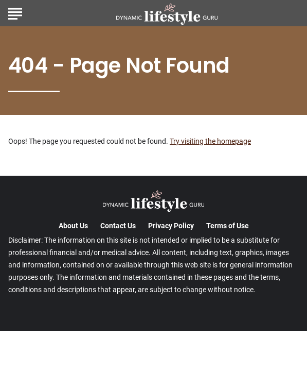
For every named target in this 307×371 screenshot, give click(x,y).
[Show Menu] (15, 12)
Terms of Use (227, 226)
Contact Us (118, 226)
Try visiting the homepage (210, 141)
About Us (73, 226)
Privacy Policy (171, 226)
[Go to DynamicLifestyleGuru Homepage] (167, 13)
